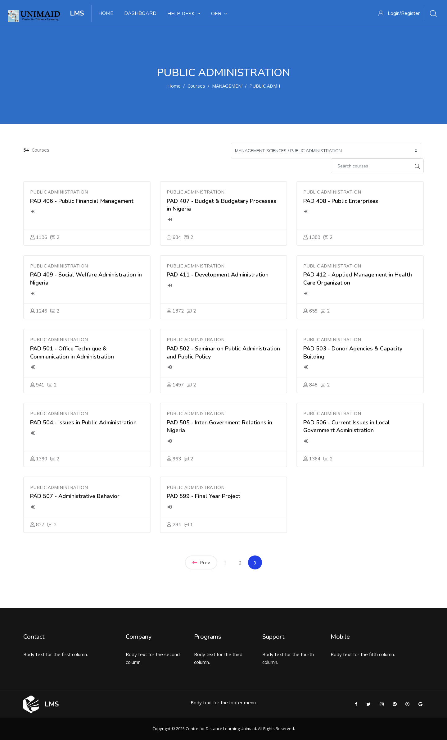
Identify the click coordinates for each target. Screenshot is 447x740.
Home (174, 86)
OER (219, 13)
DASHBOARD (140, 13)
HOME (105, 13)
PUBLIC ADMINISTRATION (278, 86)
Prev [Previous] (201, 562)
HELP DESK (183, 13)
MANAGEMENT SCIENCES (239, 86)
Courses (196, 86)
